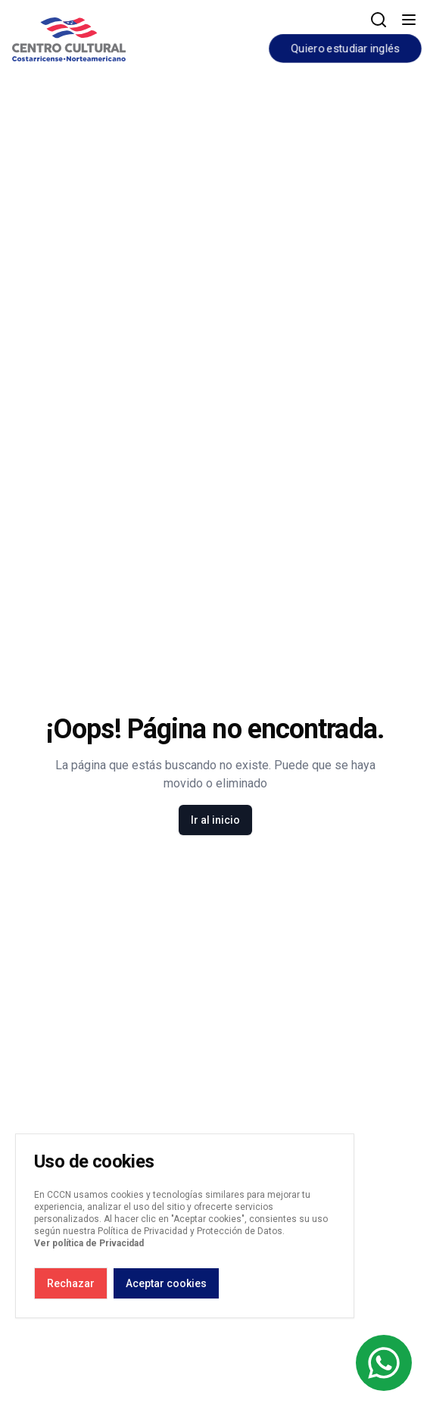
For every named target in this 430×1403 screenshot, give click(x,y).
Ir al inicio (215, 820)
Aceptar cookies (166, 1283)
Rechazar (71, 1283)
